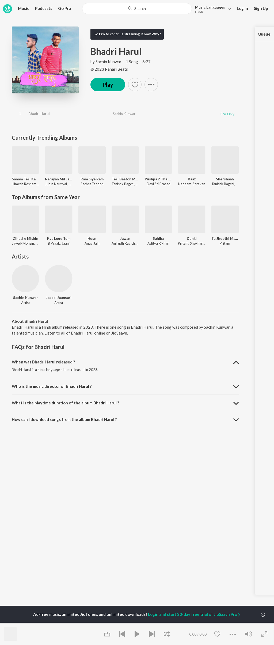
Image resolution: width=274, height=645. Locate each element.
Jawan (125, 238)
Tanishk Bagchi (123, 184)
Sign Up (261, 8)
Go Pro (64, 8)
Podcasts (43, 8)
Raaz (192, 179)
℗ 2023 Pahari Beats (109, 69)
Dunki (192, 238)
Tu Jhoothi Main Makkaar (225, 238)
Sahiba (158, 238)
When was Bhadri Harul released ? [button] (43, 361)
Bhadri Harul (39, 114)
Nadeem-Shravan (191, 184)
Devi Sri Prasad (158, 184)
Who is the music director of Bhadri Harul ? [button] (52, 386)
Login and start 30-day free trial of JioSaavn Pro (194, 614)
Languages (210, 7)
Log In (242, 8)
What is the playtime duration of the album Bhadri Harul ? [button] (65, 402)
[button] (211, 9)
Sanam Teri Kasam (25, 179)
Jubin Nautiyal (56, 184)
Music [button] (23, 8)
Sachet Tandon (92, 184)
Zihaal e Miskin (25, 238)
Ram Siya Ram (92, 179)
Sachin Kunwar (108, 61)
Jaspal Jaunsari (58, 297)
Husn (91, 238)
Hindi (199, 12)
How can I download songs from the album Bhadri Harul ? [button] (64, 419)
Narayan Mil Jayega (58, 179)
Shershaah (225, 179)
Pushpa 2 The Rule (158, 179)
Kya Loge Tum (58, 238)
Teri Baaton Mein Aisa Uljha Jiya (125, 179)
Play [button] (107, 84)
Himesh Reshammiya (28, 184)
